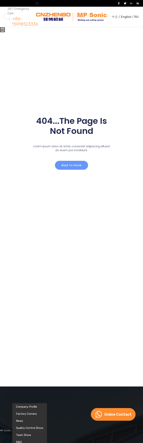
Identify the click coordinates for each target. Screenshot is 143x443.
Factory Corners (26, 413)
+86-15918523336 (25, 21)
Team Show (23, 435)
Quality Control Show (29, 428)
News (19, 421)
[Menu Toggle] (37, 3)
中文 (115, 17)
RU (136, 17)
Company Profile (26, 406)
